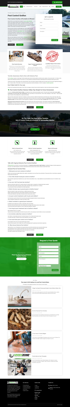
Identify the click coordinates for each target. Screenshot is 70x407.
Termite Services (29, 7)
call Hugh (25, 37)
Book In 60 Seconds (52, 148)
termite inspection (49, 82)
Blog (49, 6)
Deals (40, 6)
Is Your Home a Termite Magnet (39, 333)
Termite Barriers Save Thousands (39, 356)
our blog (11, 78)
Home (21, 6)
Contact (52, 6)
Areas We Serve (45, 6)
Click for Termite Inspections (35, 148)
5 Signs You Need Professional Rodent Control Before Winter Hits (46, 288)
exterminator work (20, 31)
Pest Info (36, 7)
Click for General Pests (17, 148)
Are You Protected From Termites (39, 310)
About (24, 6)
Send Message (54, 40)
